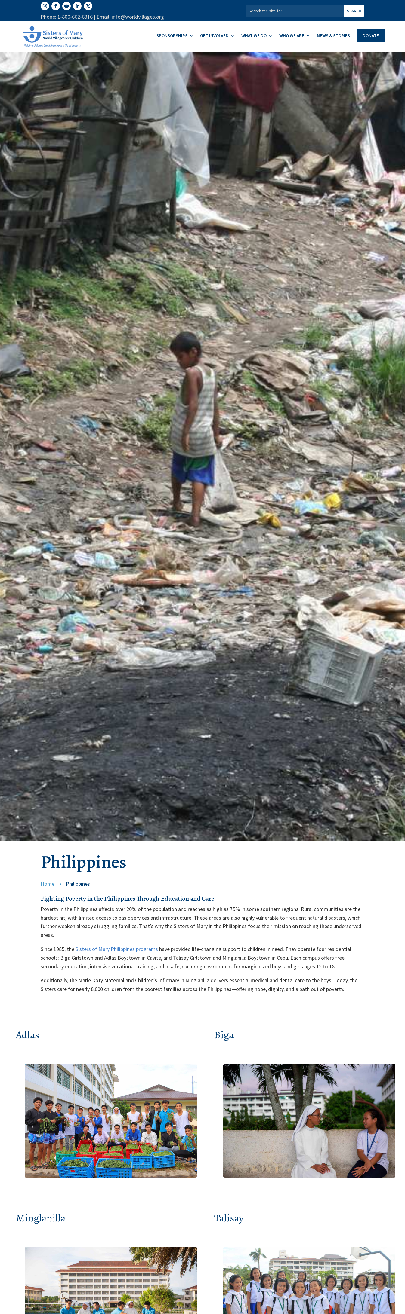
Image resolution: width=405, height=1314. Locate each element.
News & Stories (333, 36)
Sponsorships (171, 36)
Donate (371, 35)
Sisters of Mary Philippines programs (117, 949)
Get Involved (214, 36)
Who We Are (291, 36)
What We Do (254, 36)
